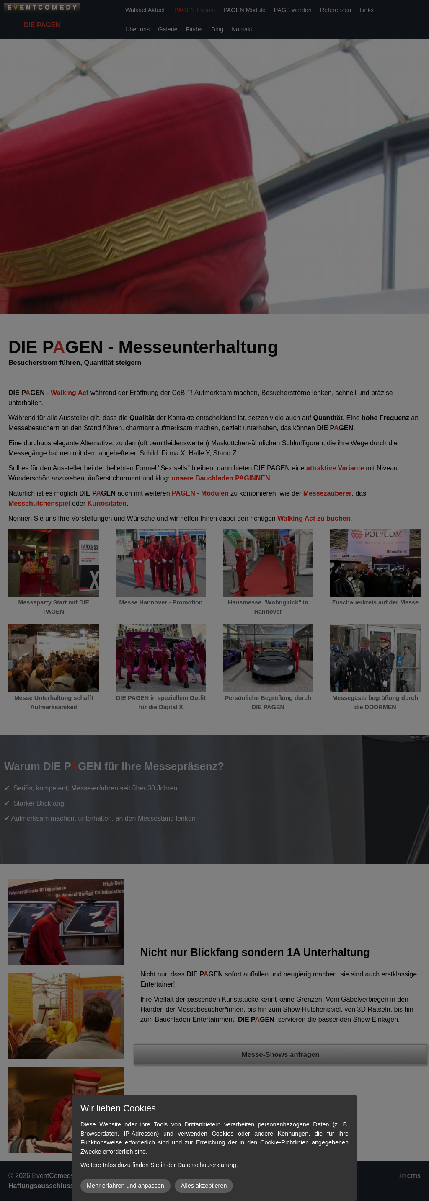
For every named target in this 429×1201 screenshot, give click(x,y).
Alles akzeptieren (204, 1185)
